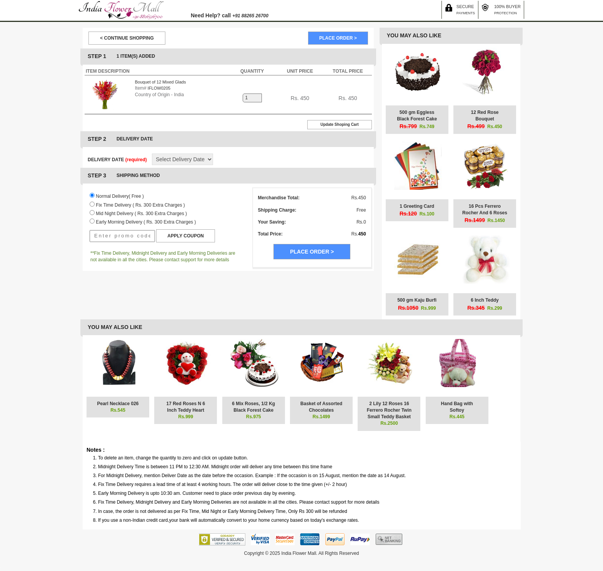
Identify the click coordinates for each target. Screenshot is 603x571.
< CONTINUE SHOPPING (127, 38)
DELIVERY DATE (117, 159)
